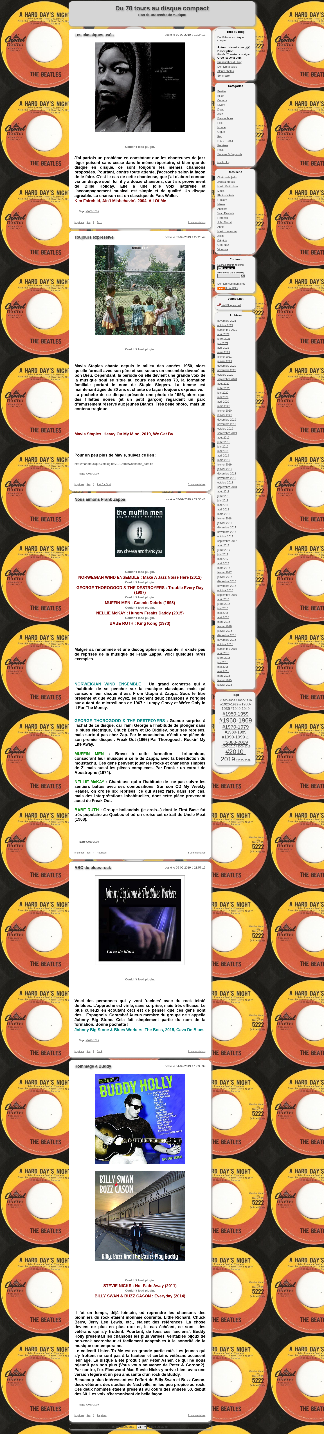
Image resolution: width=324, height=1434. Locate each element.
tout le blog (223, 162)
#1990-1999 (233, 737)
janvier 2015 (224, 684)
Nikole (221, 204)
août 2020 (223, 383)
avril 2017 (223, 563)
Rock (220, 149)
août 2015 (223, 653)
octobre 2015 (225, 644)
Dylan (220, 109)
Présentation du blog (229, 62)
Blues (220, 96)
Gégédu (222, 240)
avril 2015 (223, 671)
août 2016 (223, 599)
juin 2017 (222, 554)
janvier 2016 (224, 630)
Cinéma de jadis (227, 177)
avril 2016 (223, 617)
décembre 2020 (226, 365)
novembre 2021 (226, 320)
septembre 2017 (227, 541)
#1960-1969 (235, 720)
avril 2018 (223, 509)
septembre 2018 (227, 487)
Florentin (222, 217)
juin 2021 (222, 343)
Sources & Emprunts (229, 154)
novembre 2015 (226, 639)
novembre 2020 (226, 370)
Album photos (225, 71)
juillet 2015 (223, 657)
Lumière (222, 200)
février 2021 (224, 356)
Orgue (221, 131)
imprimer (79, 222)
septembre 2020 (227, 379)
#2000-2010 (228, 746)
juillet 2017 (223, 550)
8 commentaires (196, 852)
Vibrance (222, 249)
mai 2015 (222, 666)
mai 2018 (222, 505)
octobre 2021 (225, 325)
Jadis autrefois (226, 182)
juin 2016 (222, 608)
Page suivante (158, 1426)
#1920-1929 (229, 704)
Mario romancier (227, 231)
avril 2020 (223, 401)
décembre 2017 (226, 527)
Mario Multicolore (227, 186)
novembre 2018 (226, 478)
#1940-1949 (240, 709)
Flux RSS (227, 288)
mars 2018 (223, 514)
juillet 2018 (223, 496)
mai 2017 (222, 559)
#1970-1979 (235, 727)
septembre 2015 (227, 648)
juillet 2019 (223, 442)
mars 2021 (223, 352)
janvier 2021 (224, 361)
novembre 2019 (226, 424)
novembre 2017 (226, 532)
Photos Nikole (225, 195)
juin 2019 (222, 446)
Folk (220, 122)
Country (222, 100)
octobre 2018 (225, 482)
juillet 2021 (223, 338)
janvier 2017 (224, 576)
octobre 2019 (225, 428)
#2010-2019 (233, 755)
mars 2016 (223, 621)
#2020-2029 (243, 760)
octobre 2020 (225, 374)
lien (88, 222)
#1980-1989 (235, 732)
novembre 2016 (226, 585)
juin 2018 (222, 500)
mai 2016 (222, 612)
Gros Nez (223, 244)
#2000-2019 (243, 746)
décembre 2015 (226, 635)
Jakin (220, 235)
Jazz (220, 113)
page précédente (123, 1426)
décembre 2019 (226, 419)
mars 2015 (223, 675)
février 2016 (224, 626)
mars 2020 (223, 406)
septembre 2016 (227, 594)
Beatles (221, 91)
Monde (221, 127)
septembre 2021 (227, 329)
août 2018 (223, 491)
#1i (247, 737)
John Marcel (224, 222)
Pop (219, 136)
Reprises (222, 145)
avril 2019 (223, 455)
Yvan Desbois (225, 213)
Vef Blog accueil (229, 305)
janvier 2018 (224, 523)
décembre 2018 (226, 473)
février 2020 (224, 410)
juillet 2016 (223, 603)
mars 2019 (223, 460)
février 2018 (224, 518)
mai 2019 (222, 451)
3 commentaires (196, 484)
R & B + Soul (225, 140)
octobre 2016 (225, 590)
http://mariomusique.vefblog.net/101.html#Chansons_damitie (113, 463)
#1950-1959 (235, 714)
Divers (221, 104)
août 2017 (223, 545)
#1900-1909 (227, 700)
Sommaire (223, 75)
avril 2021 (223, 347)
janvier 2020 (224, 415)
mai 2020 (222, 397)
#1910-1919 (244, 700)
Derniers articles (227, 66)
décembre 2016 (226, 581)
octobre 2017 (225, 536)
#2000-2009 (235, 742)
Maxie (221, 191)
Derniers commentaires (231, 283)
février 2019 (224, 464)
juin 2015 (222, 662)
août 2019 (223, 437)
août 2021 (223, 334)
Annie (220, 226)
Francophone (225, 118)
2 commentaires (196, 222)
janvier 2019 (224, 469)
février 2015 (224, 680)
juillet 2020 (223, 388)
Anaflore (222, 209)
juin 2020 (222, 392)
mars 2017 (223, 568)
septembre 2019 (227, 433)
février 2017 (224, 572)
